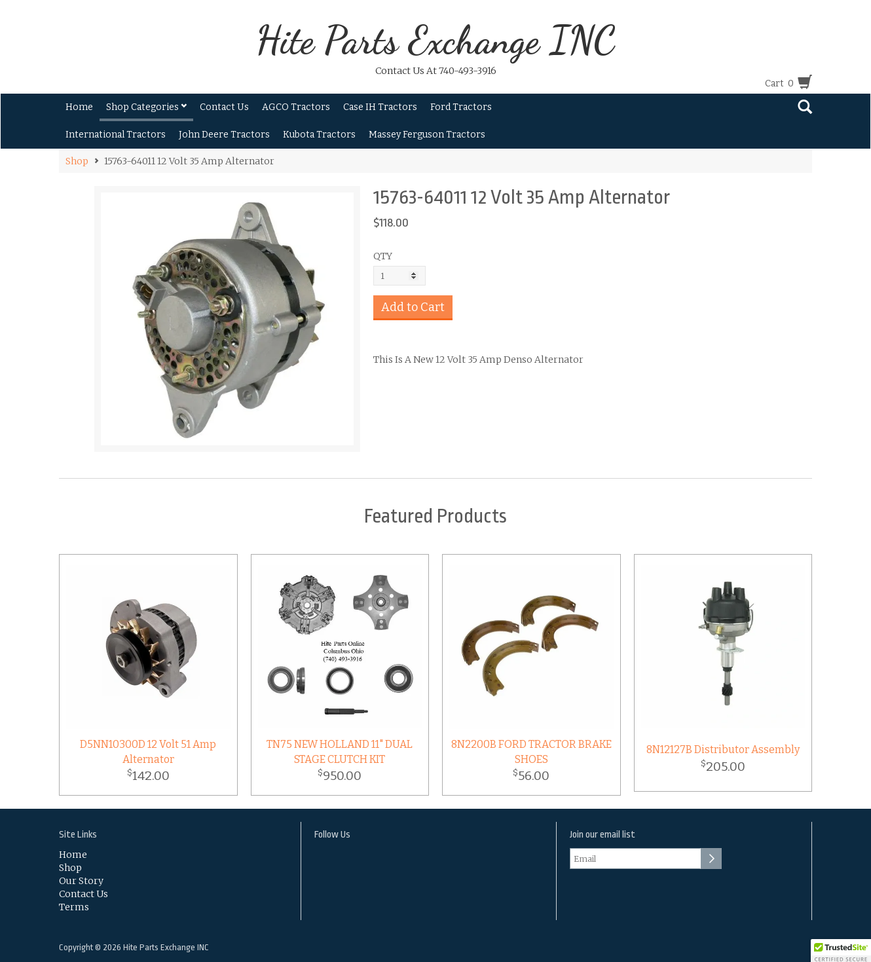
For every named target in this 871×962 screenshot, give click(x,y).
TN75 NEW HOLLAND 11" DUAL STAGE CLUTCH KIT (340, 752)
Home (79, 107)
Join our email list (602, 834)
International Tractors (115, 134)
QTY (382, 256)
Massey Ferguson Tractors (427, 134)
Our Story (81, 881)
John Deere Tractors (224, 134)
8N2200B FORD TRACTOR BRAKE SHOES (531, 752)
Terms (74, 907)
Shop (76, 161)
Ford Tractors (461, 107)
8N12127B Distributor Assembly (723, 749)
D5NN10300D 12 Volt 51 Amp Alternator (148, 752)
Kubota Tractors (319, 134)
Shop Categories (146, 107)
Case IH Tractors (380, 107)
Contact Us (224, 107)
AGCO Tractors (296, 107)
